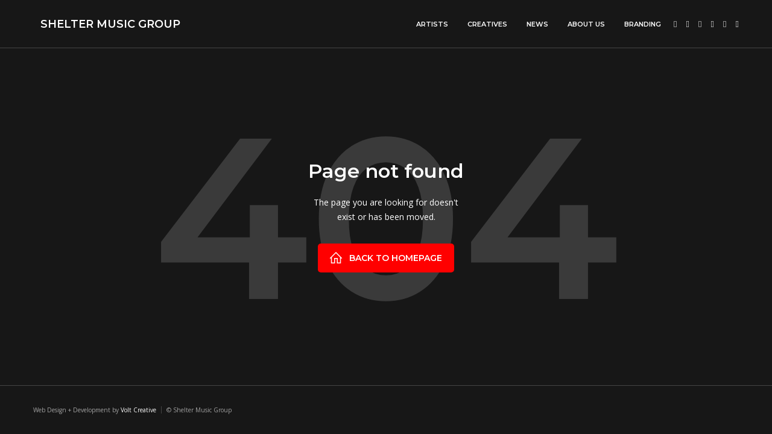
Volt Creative (138, 410)
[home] (106, 24)
